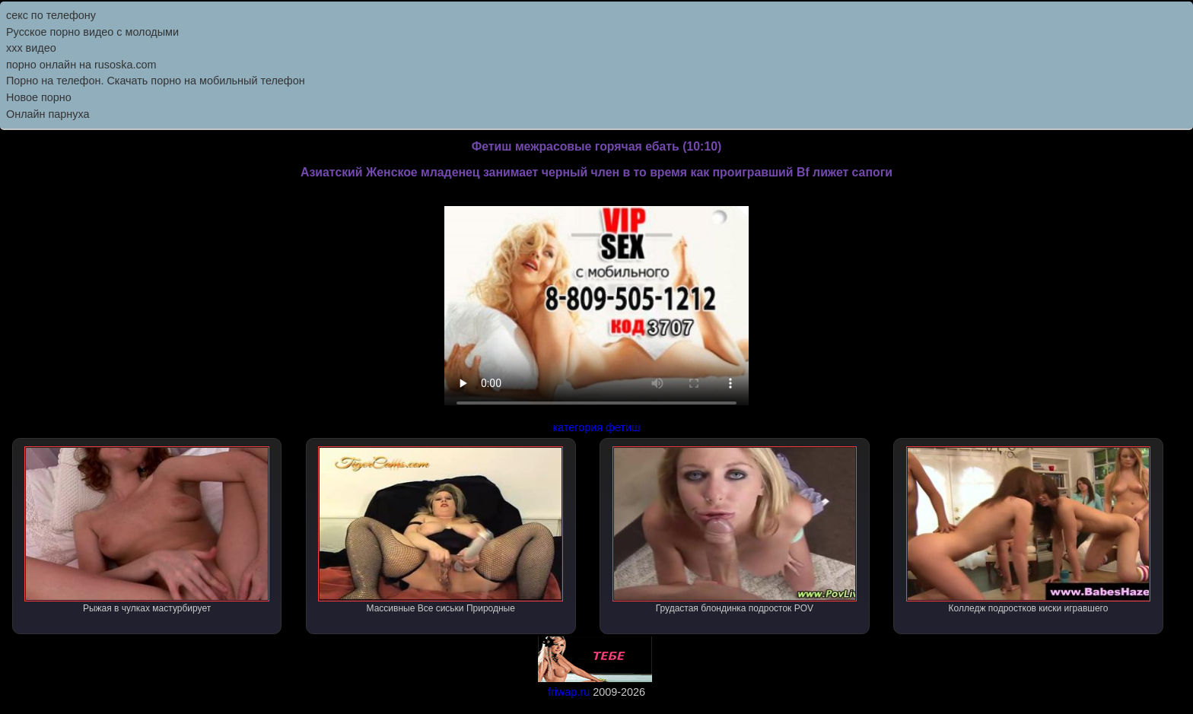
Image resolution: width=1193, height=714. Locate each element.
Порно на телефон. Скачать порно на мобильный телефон (155, 81)
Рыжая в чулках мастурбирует (146, 530)
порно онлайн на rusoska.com (81, 65)
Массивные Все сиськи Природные (440, 530)
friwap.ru (569, 692)
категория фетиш (596, 427)
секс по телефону (51, 15)
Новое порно (39, 97)
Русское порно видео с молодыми (92, 32)
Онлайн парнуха (48, 114)
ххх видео (31, 48)
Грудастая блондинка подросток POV (734, 530)
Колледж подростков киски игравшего (1028, 530)
